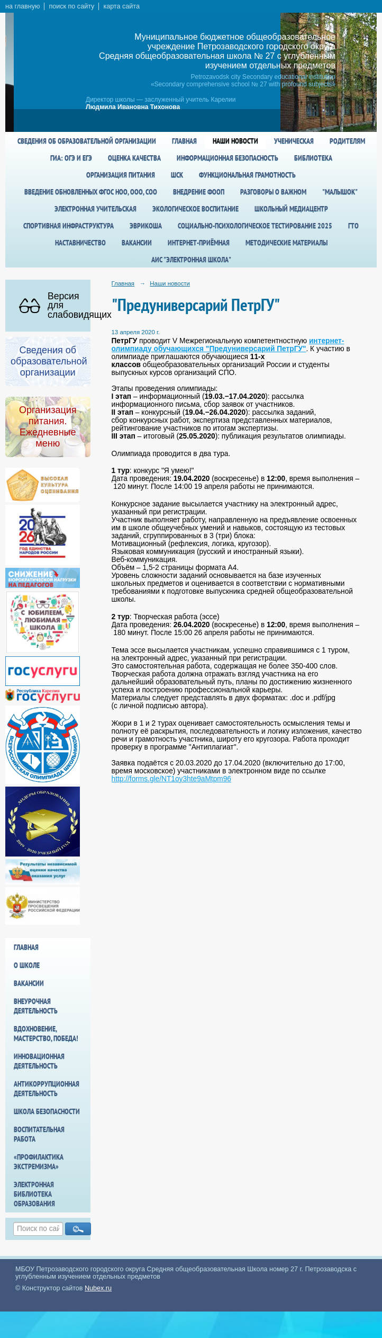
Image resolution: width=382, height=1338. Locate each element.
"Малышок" (340, 192)
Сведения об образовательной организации (86, 141)
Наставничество (80, 242)
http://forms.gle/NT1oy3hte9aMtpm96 (171, 779)
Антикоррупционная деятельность (46, 1088)
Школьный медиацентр (291, 208)
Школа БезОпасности (47, 1111)
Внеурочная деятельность (36, 1005)
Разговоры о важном (273, 192)
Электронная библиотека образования (34, 1194)
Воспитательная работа (39, 1134)
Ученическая (294, 141)
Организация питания (120, 175)
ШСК (177, 175)
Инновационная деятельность (39, 1061)
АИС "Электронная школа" (191, 259)
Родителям (347, 141)
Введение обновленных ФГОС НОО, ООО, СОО (90, 192)
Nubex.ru (98, 1288)
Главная (184, 141)
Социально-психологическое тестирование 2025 (255, 225)
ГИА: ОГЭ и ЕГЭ (71, 158)
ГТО (353, 225)
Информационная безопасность (227, 158)
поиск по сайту (71, 6)
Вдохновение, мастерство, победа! (46, 1033)
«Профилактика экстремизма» (38, 1161)
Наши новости (235, 141)
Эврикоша (146, 225)
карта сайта (121, 6)
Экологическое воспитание (195, 208)
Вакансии (137, 242)
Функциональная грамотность (247, 175)
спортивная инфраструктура (68, 225)
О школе (27, 965)
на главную (22, 6)
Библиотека (313, 158)
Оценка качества (134, 158)
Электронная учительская (95, 208)
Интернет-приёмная (199, 242)
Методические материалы (286, 242)
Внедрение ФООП (198, 192)
